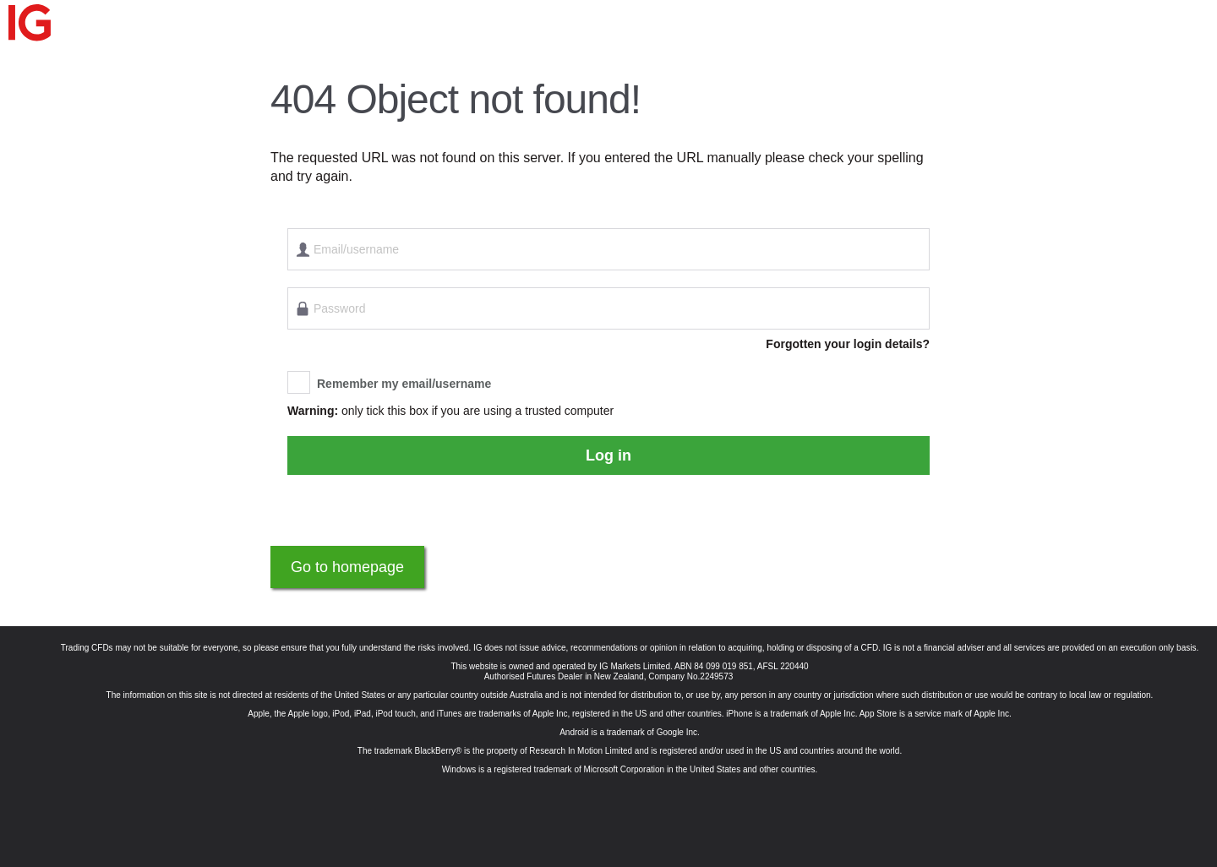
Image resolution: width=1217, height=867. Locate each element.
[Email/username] (608, 249)
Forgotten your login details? (848, 344)
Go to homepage (347, 567)
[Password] (608, 308)
